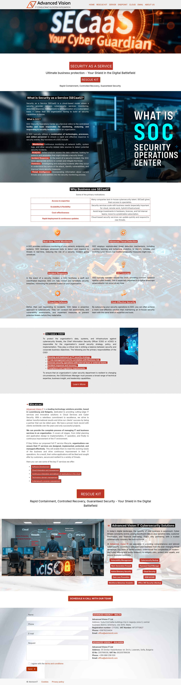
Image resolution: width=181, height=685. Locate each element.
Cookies (44, 682)
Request (31, 643)
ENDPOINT (122, 4)
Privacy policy (58, 682)
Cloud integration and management (45, 470)
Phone (31, 624)
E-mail (31, 633)
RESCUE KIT (101, 4)
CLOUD (132, 4)
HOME (92, 4)
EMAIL (140, 4)
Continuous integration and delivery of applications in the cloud (56, 474)
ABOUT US (150, 4)
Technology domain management (44, 477)
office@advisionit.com (108, 633)
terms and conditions (54, 663)
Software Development (41, 467)
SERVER (112, 4)
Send (32, 669)
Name (30, 615)
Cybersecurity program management (46, 481)
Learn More (79, 384)
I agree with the (47, 663)
